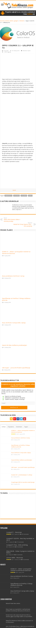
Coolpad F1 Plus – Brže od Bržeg (17, 545)
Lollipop (24, 195)
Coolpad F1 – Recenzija (14, 532)
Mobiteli (22, 21)
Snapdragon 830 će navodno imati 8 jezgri (23, 482)
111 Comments (20, 542)
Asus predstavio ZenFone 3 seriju (13, 276)
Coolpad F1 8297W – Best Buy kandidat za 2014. (20, 539)
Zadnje (4, 427)
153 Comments (25, 534)
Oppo (30, 195)
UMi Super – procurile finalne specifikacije (16, 368)
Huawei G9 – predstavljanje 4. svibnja (21, 475)
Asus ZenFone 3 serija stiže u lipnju (14, 323)
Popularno (11, 427)
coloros (16, 195)
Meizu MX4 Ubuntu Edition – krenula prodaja (13, 219)
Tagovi (26, 427)
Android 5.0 (8, 195)
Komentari (19, 427)
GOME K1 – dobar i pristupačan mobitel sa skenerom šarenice (20, 569)
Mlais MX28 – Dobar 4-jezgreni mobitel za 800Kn (20, 552)
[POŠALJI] (14, 407)
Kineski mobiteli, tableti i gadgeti (9, 21)
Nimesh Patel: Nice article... (13, 603)
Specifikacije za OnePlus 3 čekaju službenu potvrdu (20, 446)
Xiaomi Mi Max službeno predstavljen (14, 345)
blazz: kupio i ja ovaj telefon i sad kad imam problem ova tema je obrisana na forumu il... (18, 610)
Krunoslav (6, 50)
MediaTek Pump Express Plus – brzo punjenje (22, 224)
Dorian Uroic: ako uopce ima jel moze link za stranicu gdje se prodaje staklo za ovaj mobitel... (19, 615)
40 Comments (25, 559)
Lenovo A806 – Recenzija (14, 557)
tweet (14, 190)
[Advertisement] (18, 65)
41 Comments (19, 554)
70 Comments (19, 547)
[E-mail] (18, 403)
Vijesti (28, 50)
